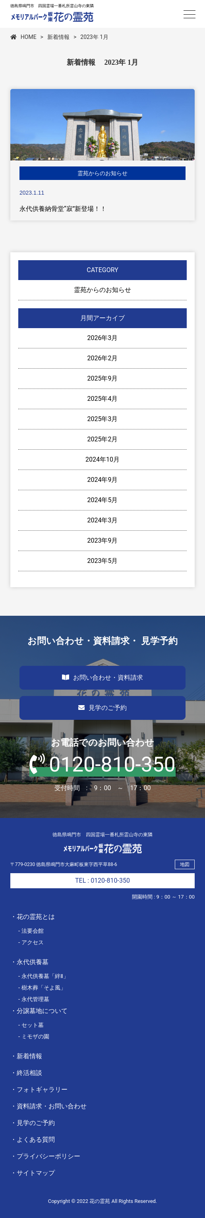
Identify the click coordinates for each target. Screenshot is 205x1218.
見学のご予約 (102, 707)
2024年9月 (102, 479)
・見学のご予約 (32, 1122)
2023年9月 (102, 540)
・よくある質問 (32, 1139)
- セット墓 (31, 1025)
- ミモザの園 (34, 1036)
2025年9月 (102, 378)
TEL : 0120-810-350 (102, 880)
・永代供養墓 (29, 962)
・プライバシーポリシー (45, 1156)
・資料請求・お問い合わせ (48, 1106)
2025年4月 (102, 398)
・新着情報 (26, 1056)
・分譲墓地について (39, 1010)
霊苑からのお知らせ (102, 290)
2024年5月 (102, 500)
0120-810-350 (102, 764)
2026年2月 (102, 358)
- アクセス (31, 942)
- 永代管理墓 (34, 999)
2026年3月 (102, 338)
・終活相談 (26, 1072)
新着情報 (58, 37)
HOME (23, 37)
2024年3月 (102, 520)
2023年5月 (102, 561)
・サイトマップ (32, 1173)
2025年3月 (102, 419)
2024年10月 (102, 459)
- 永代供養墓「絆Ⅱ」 (43, 976)
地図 (185, 864)
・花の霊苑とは (32, 916)
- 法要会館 (31, 931)
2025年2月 (102, 439)
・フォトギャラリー (39, 1089)
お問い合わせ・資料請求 (102, 677)
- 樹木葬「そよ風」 (42, 987)
